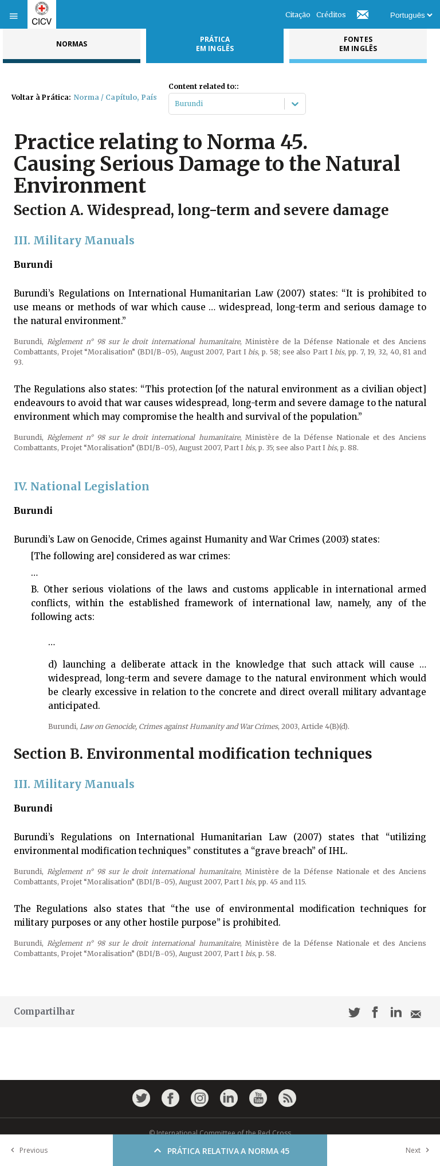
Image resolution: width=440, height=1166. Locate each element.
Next (420, 1150)
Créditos (331, 14)
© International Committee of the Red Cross (220, 1133)
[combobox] (175, 104)
